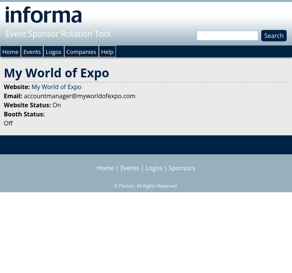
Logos (53, 51)
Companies (81, 51)
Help (107, 51)
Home (10, 51)
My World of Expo (56, 87)
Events (32, 51)
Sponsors (182, 168)
